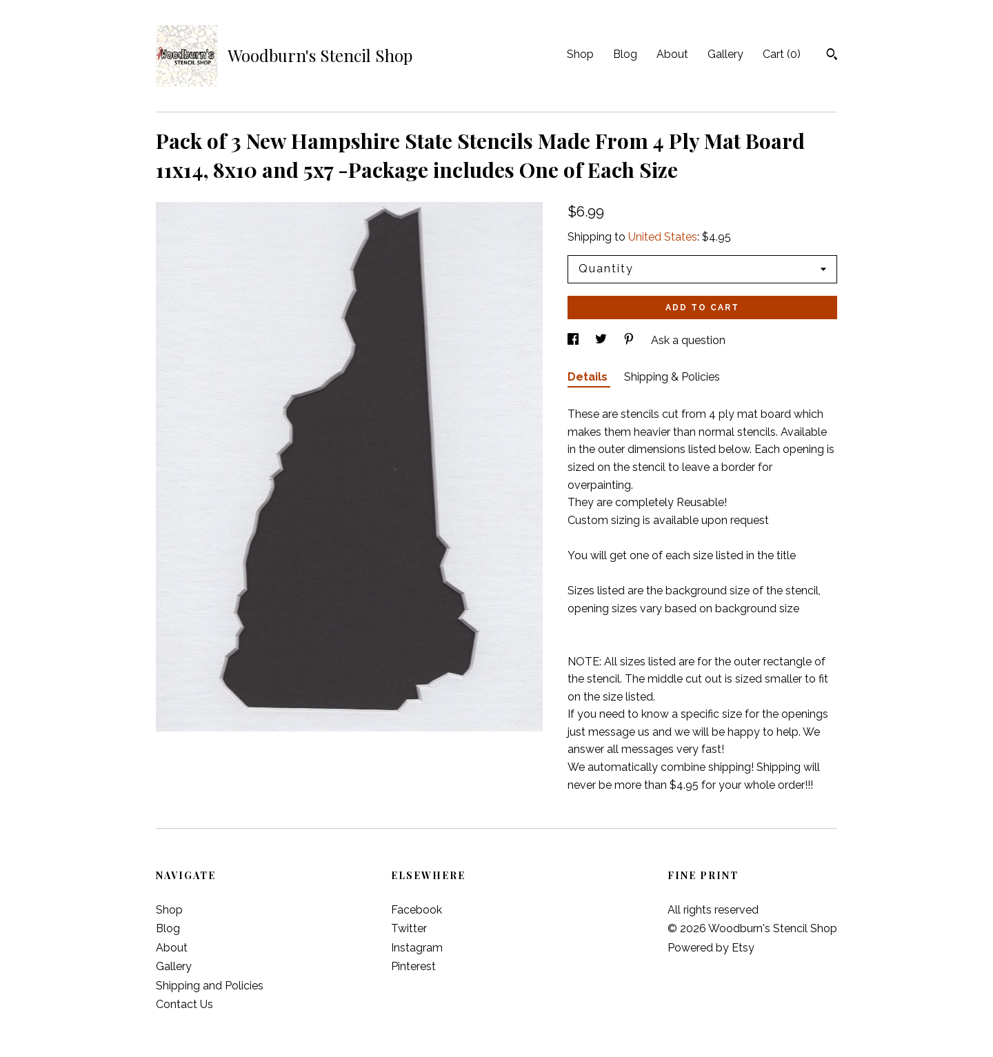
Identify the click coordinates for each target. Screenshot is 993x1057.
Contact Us (184, 1004)
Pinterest (413, 966)
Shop (580, 54)
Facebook (416, 909)
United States (662, 236)
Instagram (417, 947)
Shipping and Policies (209, 985)
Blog (625, 54)
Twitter (409, 928)
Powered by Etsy (711, 947)
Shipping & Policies (672, 376)
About (672, 54)
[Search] (832, 55)
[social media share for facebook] (574, 340)
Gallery (725, 54)
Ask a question (688, 340)
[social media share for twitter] (602, 340)
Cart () (782, 54)
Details (589, 376)
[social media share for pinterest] (630, 340)
